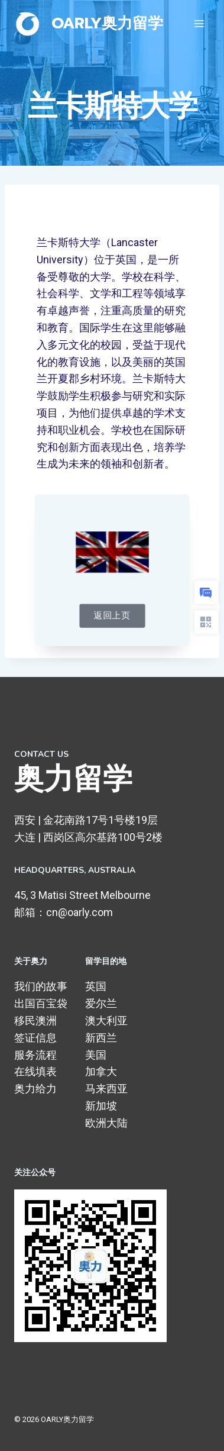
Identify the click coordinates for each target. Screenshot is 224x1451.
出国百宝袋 (40, 1003)
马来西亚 (106, 1088)
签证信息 (35, 1037)
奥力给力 (35, 1088)
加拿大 (101, 1071)
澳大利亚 (106, 1020)
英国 (95, 986)
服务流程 (35, 1055)
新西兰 (101, 1037)
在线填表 (35, 1071)
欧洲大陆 (106, 1123)
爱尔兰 (101, 1003)
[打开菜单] (199, 23)
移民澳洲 (35, 1020)
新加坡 (101, 1105)
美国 (95, 1055)
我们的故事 (40, 986)
